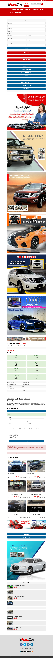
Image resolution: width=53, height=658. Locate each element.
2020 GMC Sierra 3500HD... (19, 596)
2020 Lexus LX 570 (17, 616)
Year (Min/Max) (10, 38)
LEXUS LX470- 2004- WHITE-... (36, 494)
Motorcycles (10, 12)
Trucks (41, 9)
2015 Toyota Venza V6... (18, 601)
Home (9, 9)
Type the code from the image (23, 438)
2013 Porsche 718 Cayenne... (19, 585)
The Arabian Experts (40, 656)
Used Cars (14, 9)
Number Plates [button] (18, 12)
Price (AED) (9, 33)
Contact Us (26, 648)
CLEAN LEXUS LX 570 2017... (16, 474)
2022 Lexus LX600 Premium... (19, 591)
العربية (26, 3)
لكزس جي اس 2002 (36, 514)
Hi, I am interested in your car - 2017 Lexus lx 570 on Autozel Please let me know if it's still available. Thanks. (26, 429)
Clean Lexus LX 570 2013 (18, 621)
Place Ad (27, 5)
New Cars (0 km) (20, 9)
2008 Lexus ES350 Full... (36, 474)
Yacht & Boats (36, 9)
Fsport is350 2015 (16, 514)
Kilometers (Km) (10, 43)
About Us (21, 648)
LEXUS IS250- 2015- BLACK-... (17, 494)
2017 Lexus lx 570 (17, 627)
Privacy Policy (31, 648)
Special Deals (28, 9)
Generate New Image (12, 437)
